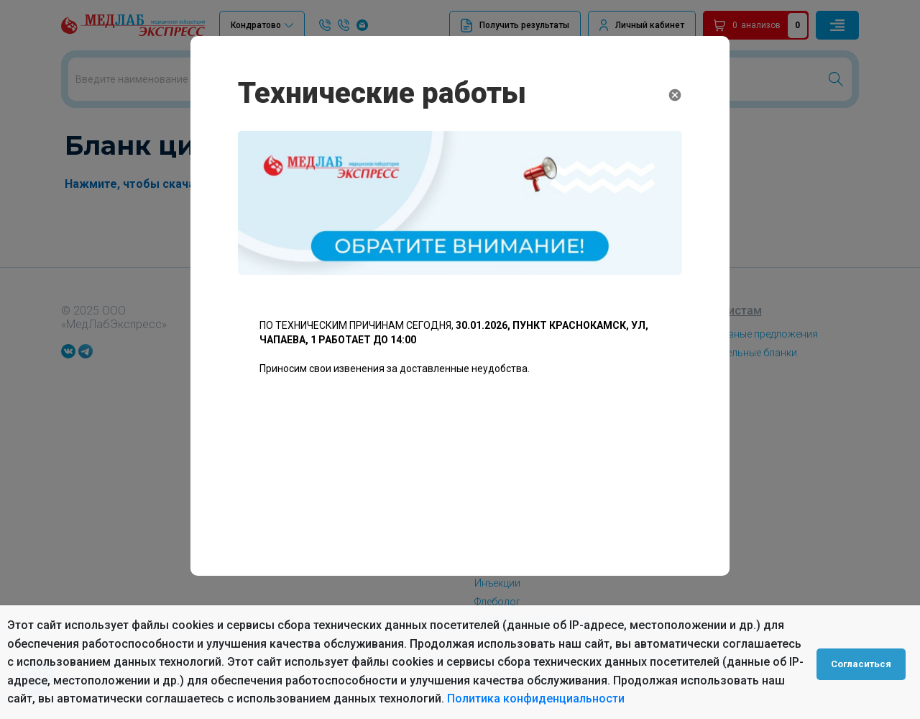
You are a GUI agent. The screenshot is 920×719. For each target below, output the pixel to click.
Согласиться (864, 662)
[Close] (675, 96)
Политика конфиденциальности (536, 698)
